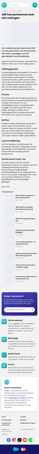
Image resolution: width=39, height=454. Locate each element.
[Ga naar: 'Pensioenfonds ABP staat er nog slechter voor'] (19, 280)
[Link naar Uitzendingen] (10, 420)
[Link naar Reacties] (28, 420)
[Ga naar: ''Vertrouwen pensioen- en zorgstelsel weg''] (19, 245)
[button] (28, 5)
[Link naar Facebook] (9, 440)
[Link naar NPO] (23, 449)
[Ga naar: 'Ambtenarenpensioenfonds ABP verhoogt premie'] (19, 257)
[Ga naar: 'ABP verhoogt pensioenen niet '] (19, 222)
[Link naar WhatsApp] (30, 440)
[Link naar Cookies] (19, 434)
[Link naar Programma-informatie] (10, 424)
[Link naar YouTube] (25, 440)
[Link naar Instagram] (14, 440)
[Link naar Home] (10, 417)
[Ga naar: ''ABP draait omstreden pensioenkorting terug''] (19, 211)
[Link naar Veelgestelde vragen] (28, 424)
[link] (19, 326)
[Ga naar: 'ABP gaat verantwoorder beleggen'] (19, 234)
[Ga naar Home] (4, 5)
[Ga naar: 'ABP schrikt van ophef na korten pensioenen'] (19, 199)
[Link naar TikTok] (19, 440)
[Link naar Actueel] (28, 417)
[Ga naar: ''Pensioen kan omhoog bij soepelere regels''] (19, 268)
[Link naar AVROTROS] (16, 449)
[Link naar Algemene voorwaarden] (10, 430)
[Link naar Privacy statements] (28, 430)
